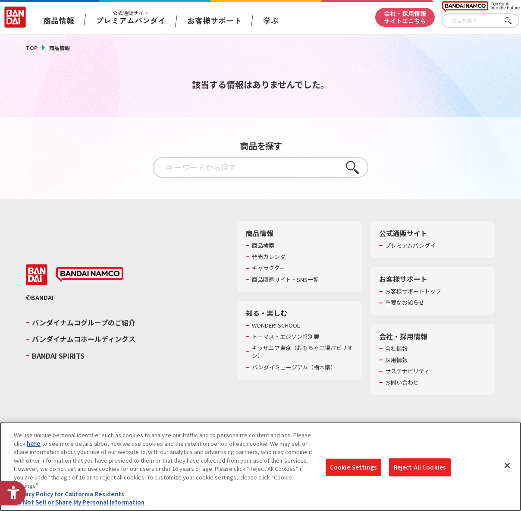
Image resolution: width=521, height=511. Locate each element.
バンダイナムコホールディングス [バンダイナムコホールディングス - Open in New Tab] (83, 339)
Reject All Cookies (420, 467)
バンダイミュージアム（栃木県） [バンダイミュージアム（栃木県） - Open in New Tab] (294, 367)
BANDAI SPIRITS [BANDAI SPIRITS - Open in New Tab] (58, 355)
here (34, 443)
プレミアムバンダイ (410, 245)
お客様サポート (214, 20)
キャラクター (268, 268)
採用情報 (396, 360)
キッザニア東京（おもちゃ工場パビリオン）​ (302, 352)
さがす (512, 21)
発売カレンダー (271, 257)
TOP (32, 47)
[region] (260, 466)
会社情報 (396, 349)
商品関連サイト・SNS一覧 (285, 280)
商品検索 (263, 245)
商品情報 (59, 47)
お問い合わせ (402, 382)
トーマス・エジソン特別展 (285, 337)
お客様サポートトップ (413, 291)
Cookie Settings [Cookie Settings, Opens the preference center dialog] (353, 467)
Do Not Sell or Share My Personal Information (79, 502)
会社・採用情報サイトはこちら (405, 17)
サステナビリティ (407, 371)
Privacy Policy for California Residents (69, 494)
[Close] (507, 465)
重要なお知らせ (404, 302)
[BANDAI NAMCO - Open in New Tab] (89, 275)
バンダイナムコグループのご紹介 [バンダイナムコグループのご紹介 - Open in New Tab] (83, 322)
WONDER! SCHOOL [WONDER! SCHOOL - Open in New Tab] (276, 325)
